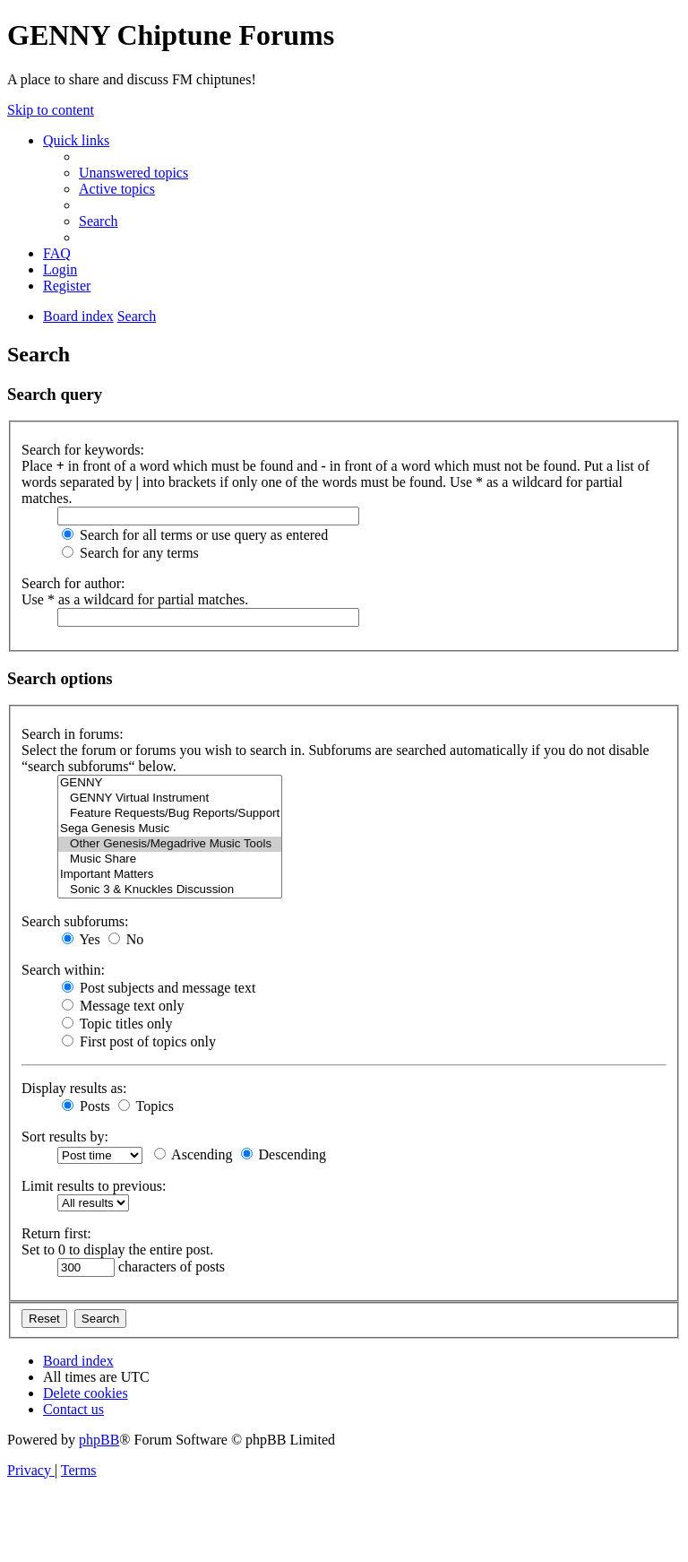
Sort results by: (65, 1136)
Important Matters (169, 874)
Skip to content (50, 109)
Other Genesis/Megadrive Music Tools (169, 844)
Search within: (63, 969)
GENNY (169, 783)
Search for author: (73, 583)
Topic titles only (117, 1023)
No (126, 939)
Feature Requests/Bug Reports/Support (169, 813)
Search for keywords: (83, 449)
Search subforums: (75, 921)
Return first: (56, 1233)
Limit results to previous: (94, 1185)
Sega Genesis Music (169, 829)
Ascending (193, 1154)
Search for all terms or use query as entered (195, 534)
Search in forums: (73, 734)
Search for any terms (130, 552)
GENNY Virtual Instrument (169, 798)
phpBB (99, 1439)
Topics (146, 1106)
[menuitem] (133, 172)
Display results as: (74, 1088)
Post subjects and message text (158, 987)
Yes (81, 939)
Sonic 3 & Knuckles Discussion (169, 890)
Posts (86, 1106)
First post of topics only (139, 1041)
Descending (284, 1154)
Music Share (169, 859)
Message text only (123, 1005)
